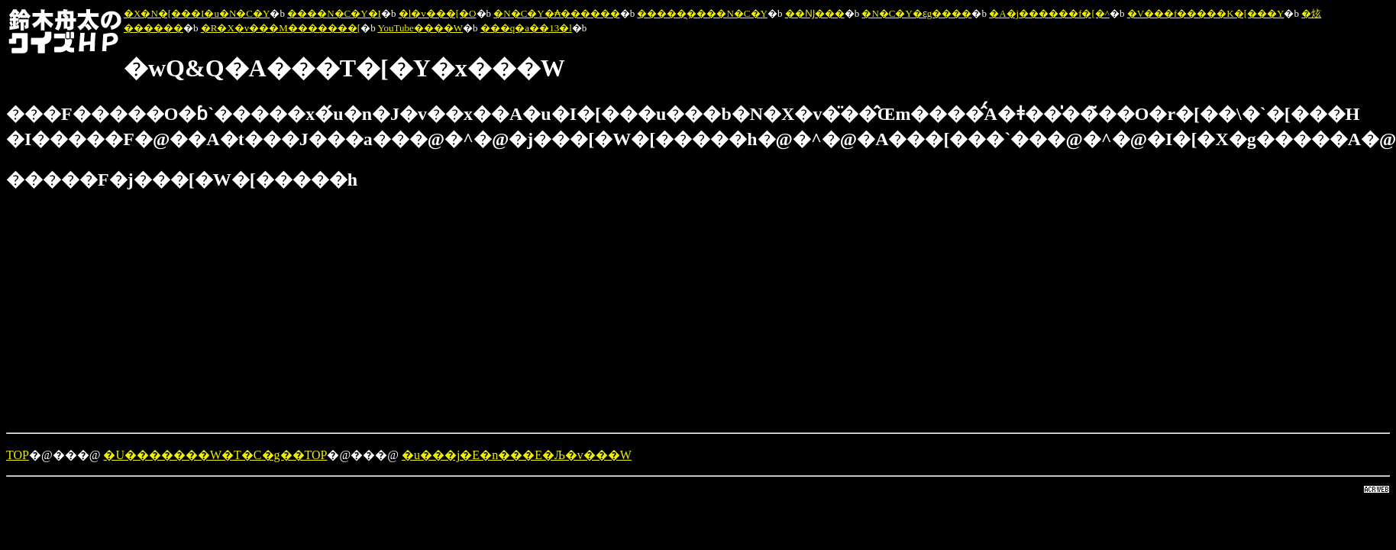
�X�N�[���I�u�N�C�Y (197, 13)
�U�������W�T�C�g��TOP (215, 454)
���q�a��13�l (526, 28)
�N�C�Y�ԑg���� (916, 13)
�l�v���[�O (438, 13)
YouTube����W (420, 28)
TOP (17, 454)
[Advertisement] (464, 313)
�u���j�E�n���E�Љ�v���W (517, 454)
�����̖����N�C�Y (702, 13)
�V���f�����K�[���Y (1206, 13)
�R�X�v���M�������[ (280, 28)
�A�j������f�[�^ (1049, 13)
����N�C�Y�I (334, 13)
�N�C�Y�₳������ (556, 13)
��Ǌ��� (815, 13)
